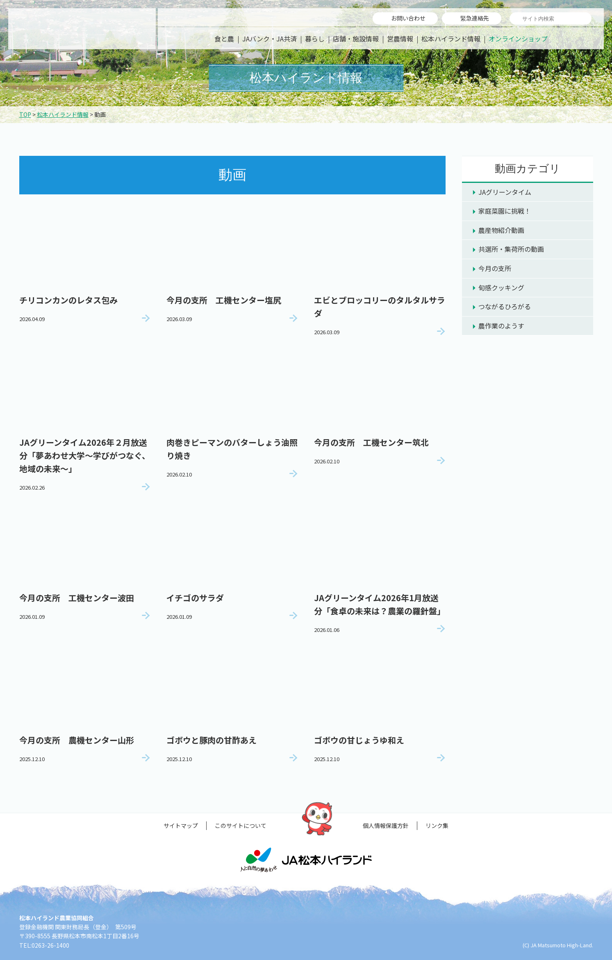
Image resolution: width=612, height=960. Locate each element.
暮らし (315, 38)
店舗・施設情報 (356, 38)
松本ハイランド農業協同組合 (82, 28)
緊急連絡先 (474, 18)
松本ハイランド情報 (450, 38)
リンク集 (436, 825)
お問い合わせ (408, 18)
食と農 (224, 38)
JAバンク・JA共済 (269, 38)
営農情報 (400, 38)
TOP (25, 114)
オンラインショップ (518, 38)
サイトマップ (181, 825)
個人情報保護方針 (386, 825)
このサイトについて (240, 825)
